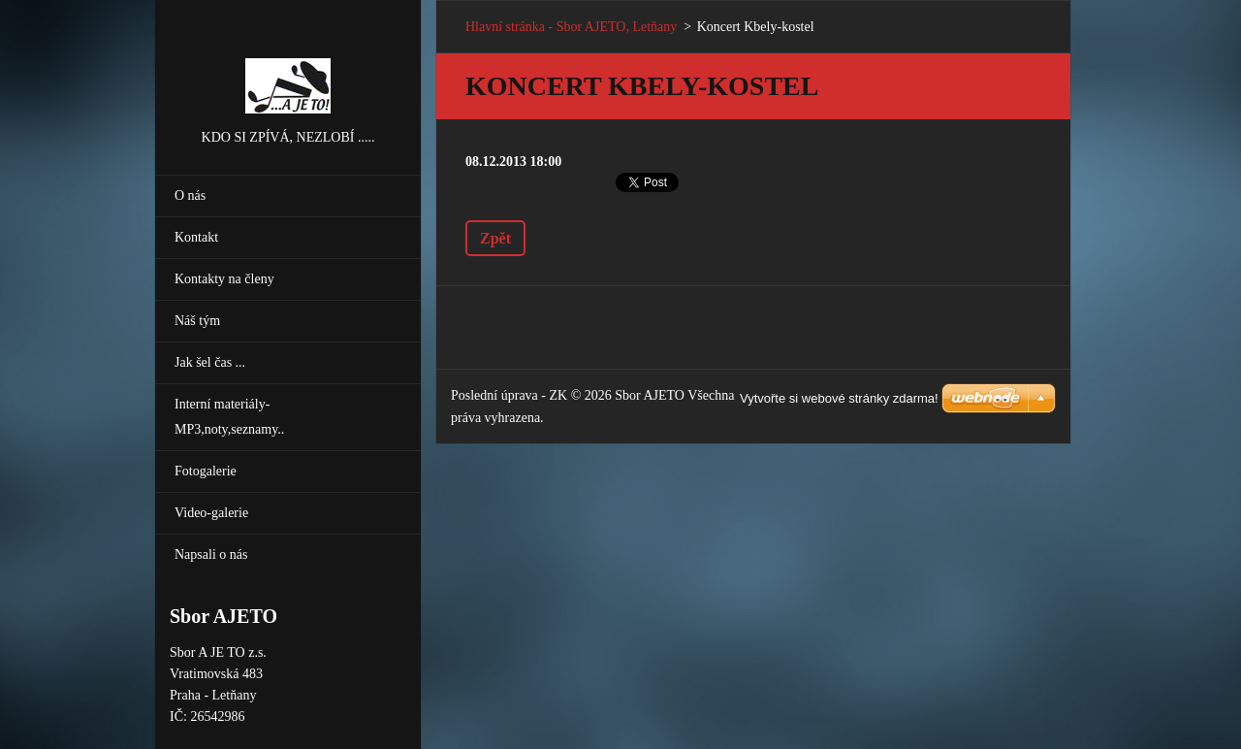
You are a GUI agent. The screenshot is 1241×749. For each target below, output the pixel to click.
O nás (190, 195)
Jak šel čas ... (210, 362)
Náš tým (197, 320)
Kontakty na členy (224, 279)
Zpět (495, 238)
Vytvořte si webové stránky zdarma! (839, 398)
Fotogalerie (206, 471)
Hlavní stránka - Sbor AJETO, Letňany (571, 26)
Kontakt (196, 237)
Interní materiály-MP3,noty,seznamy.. (229, 417)
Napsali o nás (211, 554)
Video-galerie (211, 512)
